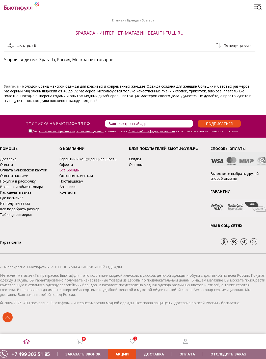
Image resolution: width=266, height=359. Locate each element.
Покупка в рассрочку (18, 181)
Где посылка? (11, 197)
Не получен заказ (15, 203)
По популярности (238, 45)
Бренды (133, 20)
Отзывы (136, 164)
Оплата (6, 164)
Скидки (135, 159)
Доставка (8, 159)
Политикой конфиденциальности (151, 131)
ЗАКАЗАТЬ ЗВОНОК (82, 354)
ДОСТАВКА (154, 354)
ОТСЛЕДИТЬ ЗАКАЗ (228, 354)
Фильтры (26, 45)
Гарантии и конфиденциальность (88, 159)
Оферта (66, 164)
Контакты (67, 192)
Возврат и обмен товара (21, 186)
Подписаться (219, 123)
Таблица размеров (16, 214)
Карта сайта (10, 242)
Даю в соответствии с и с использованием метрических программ (135, 131)
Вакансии (67, 186)
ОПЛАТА (187, 354)
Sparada (148, 20)
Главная (118, 20)
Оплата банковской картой (23, 170)
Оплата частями (14, 175)
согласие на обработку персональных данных (71, 131)
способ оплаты (223, 178)
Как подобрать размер (19, 209)
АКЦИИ (122, 354)
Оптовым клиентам (76, 175)
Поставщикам (71, 181)
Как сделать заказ (15, 192)
